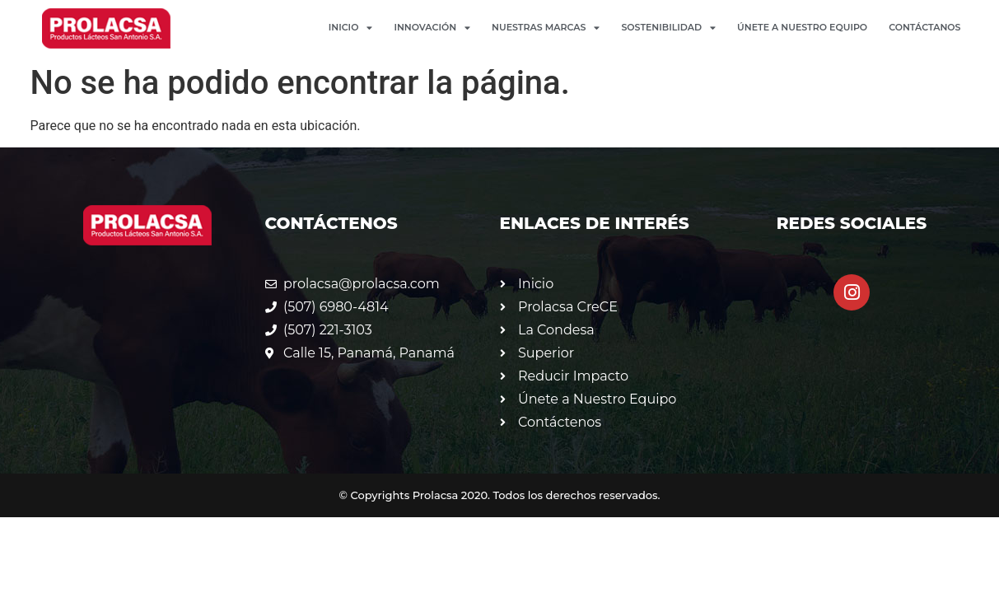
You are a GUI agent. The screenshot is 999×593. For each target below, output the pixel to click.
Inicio (351, 27)
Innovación (432, 27)
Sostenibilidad (668, 27)
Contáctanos (924, 27)
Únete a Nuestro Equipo (802, 27)
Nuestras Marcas (546, 27)
